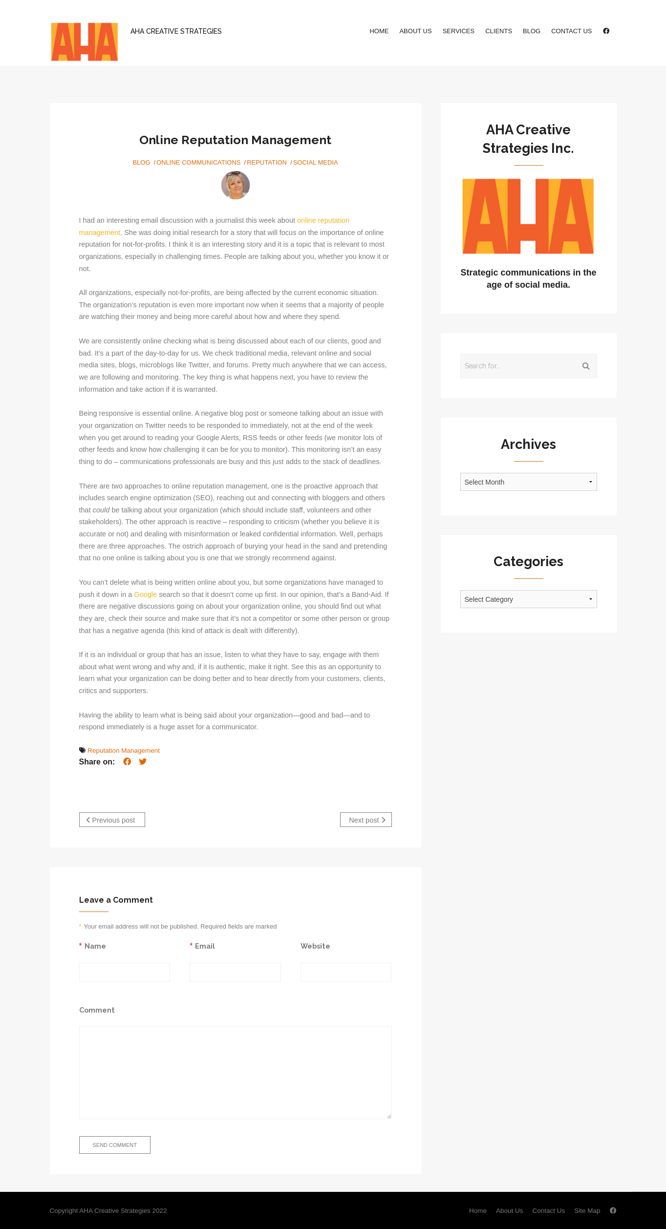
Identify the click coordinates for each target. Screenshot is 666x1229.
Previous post (110, 820)
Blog (531, 31)
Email (205, 944)
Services (459, 31)
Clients (498, 31)
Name (95, 944)
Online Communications (198, 162)
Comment (97, 1008)
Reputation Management (123, 750)
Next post (367, 820)
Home (378, 31)
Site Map (587, 1209)
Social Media (315, 162)
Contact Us (571, 31)
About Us (415, 31)
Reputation (267, 162)
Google (145, 594)
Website (315, 944)
